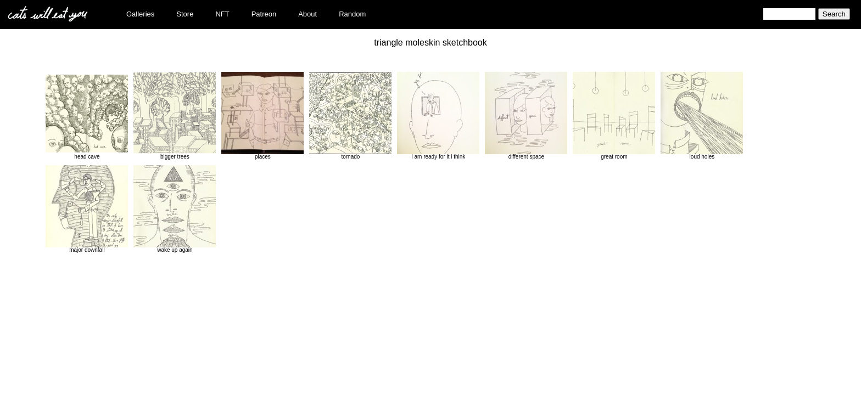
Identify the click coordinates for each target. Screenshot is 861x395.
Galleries (140, 14)
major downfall (87, 209)
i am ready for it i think (438, 116)
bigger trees (174, 116)
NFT (222, 14)
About (307, 14)
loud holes (702, 116)
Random (352, 14)
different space (526, 116)
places (262, 116)
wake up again (174, 209)
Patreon (264, 14)
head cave (87, 116)
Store (184, 14)
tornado (350, 116)
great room (614, 116)
